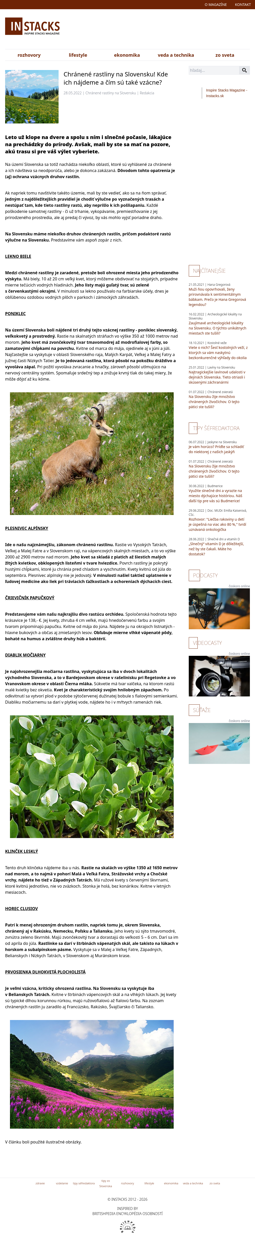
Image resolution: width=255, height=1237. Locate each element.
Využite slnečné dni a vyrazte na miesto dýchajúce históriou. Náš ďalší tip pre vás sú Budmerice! (215, 495)
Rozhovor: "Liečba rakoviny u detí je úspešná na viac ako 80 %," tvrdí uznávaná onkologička (217, 524)
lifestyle (78, 55)
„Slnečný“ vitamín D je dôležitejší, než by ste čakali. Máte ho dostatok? (216, 548)
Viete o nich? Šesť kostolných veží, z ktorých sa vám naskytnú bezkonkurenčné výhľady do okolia (218, 352)
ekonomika (127, 55)
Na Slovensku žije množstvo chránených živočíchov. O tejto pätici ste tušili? (214, 401)
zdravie (40, 1183)
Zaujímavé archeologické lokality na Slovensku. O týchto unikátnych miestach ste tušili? (217, 328)
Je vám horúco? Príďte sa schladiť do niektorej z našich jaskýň (216, 449)
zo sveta (225, 55)
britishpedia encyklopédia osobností (127, 1213)
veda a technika (176, 55)
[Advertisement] (167, 30)
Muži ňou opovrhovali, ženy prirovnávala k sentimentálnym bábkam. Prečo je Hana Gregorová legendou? (217, 297)
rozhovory (29, 55)
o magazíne (216, 4)
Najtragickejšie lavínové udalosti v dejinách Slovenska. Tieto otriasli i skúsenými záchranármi (217, 377)
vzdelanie (62, 1183)
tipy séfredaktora (84, 1183)
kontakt (243, 4)
